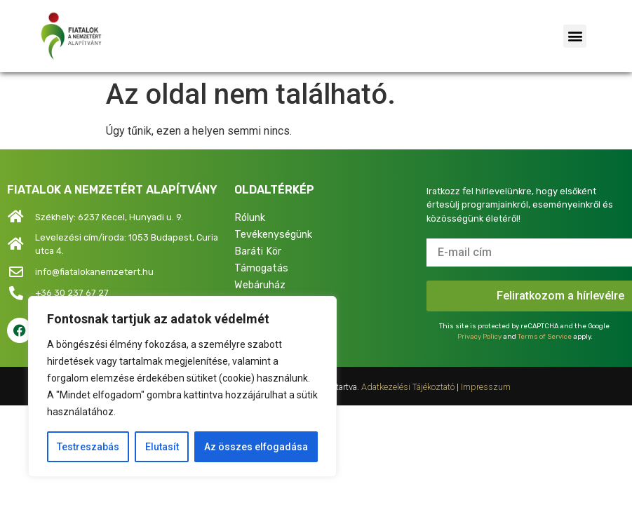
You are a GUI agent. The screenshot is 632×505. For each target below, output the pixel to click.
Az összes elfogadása (256, 446)
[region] (182, 386)
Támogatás (261, 268)
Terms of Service (545, 336)
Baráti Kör (257, 251)
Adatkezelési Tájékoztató (408, 387)
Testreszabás (88, 446)
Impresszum (486, 387)
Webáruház (259, 285)
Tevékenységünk (273, 235)
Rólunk (249, 218)
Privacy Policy (479, 336)
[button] (574, 36)
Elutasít (161, 446)
